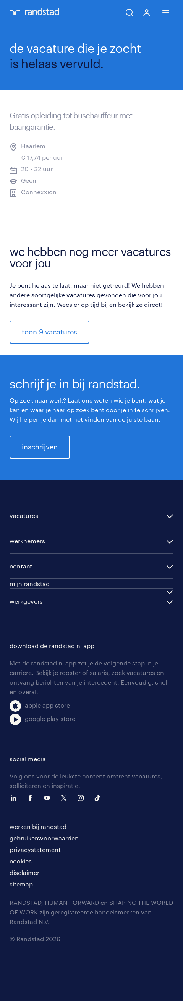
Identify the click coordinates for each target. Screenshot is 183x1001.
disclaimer (24, 872)
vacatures (24, 515)
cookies (21, 861)
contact (21, 566)
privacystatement (35, 849)
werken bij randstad (38, 826)
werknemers (27, 540)
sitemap (21, 884)
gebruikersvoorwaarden (44, 838)
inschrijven (40, 446)
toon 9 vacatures (49, 332)
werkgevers (26, 601)
